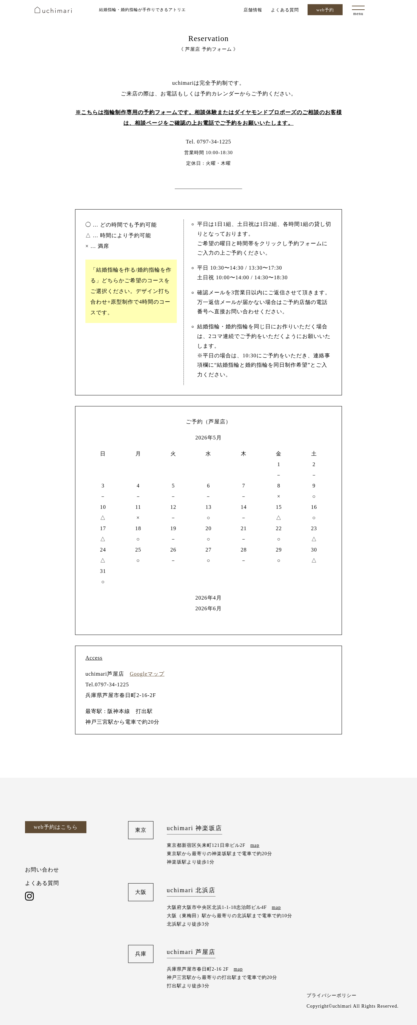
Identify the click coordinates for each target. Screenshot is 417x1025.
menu (358, 13)
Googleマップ (147, 674)
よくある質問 (285, 9)
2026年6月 (208, 608)
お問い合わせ (42, 870)
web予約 (325, 9)
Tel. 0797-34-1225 (208, 141)
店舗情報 (253, 9)
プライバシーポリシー (332, 995)
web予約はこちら (56, 827)
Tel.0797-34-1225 (107, 684)
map (254, 845)
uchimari (53, 10)
